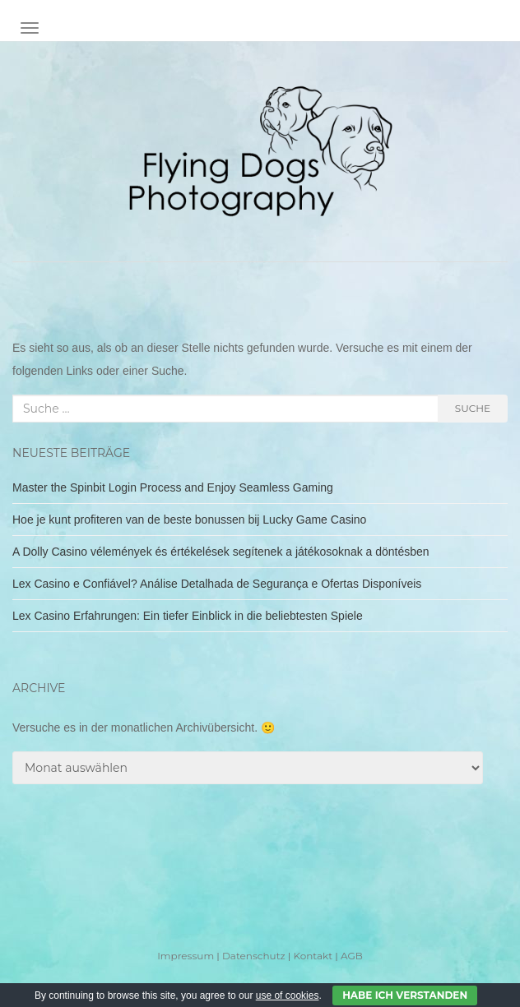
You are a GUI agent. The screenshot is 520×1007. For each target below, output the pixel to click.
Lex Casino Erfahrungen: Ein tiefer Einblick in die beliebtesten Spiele (187, 615)
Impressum (185, 955)
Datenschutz (254, 955)
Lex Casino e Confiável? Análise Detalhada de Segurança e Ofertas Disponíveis (216, 583)
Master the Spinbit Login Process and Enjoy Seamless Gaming (172, 487)
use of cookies (287, 995)
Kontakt (312, 955)
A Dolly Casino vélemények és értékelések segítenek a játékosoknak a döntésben (220, 551)
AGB (352, 955)
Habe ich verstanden (404, 995)
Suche (472, 408)
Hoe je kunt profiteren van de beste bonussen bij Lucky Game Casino (189, 519)
